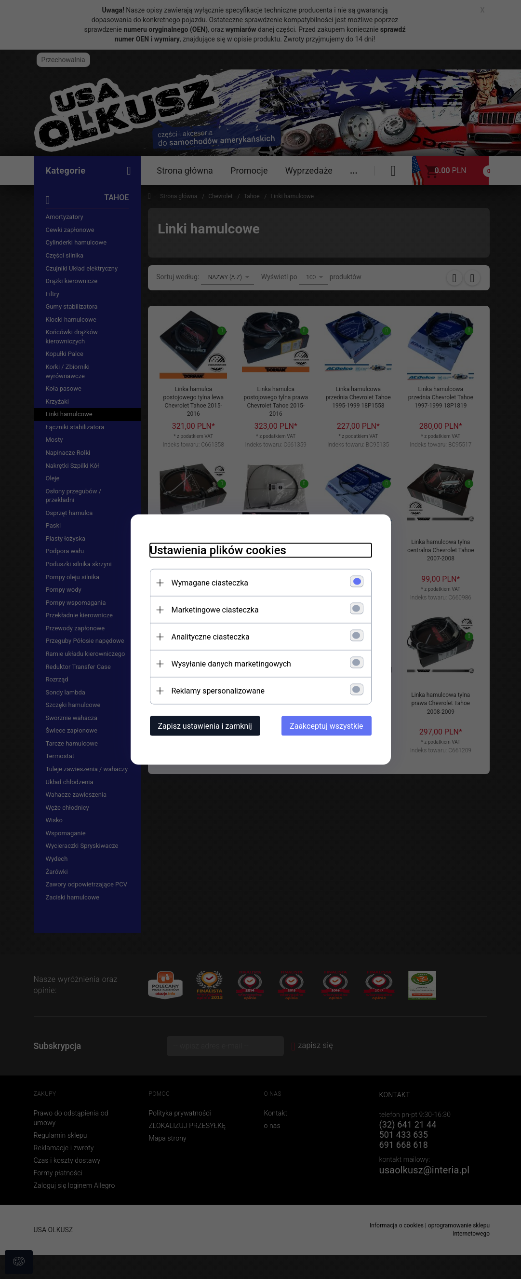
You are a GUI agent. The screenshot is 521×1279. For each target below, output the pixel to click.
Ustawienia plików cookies (218, 550)
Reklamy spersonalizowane (218, 690)
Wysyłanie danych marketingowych (231, 663)
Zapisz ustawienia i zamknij (205, 726)
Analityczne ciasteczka (211, 636)
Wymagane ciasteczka (210, 582)
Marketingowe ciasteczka (215, 609)
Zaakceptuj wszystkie (326, 726)
